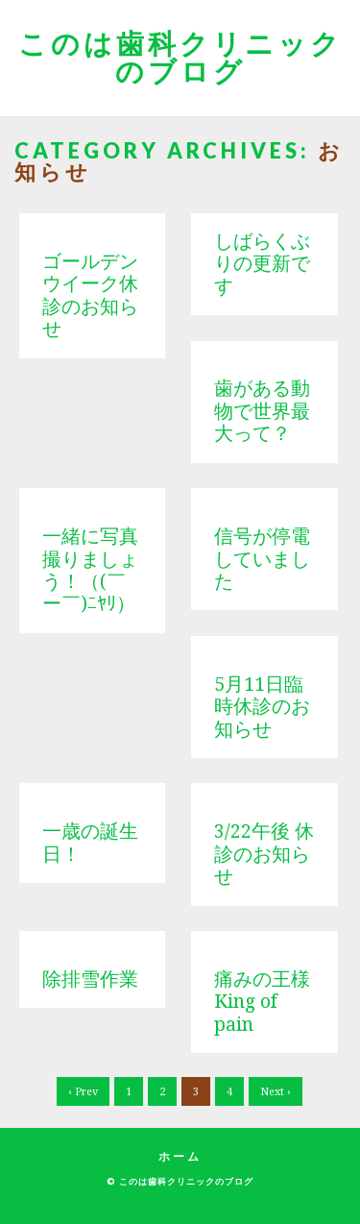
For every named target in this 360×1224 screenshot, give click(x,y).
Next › (275, 1092)
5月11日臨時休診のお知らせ (262, 707)
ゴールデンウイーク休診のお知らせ (90, 295)
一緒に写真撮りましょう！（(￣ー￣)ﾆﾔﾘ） (90, 570)
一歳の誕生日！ (90, 842)
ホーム (180, 1156)
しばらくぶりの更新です (262, 264)
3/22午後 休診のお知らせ (264, 854)
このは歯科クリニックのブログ (180, 56)
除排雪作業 (90, 979)
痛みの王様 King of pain (271, 1002)
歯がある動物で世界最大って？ (262, 411)
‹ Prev (83, 1092)
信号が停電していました (262, 559)
